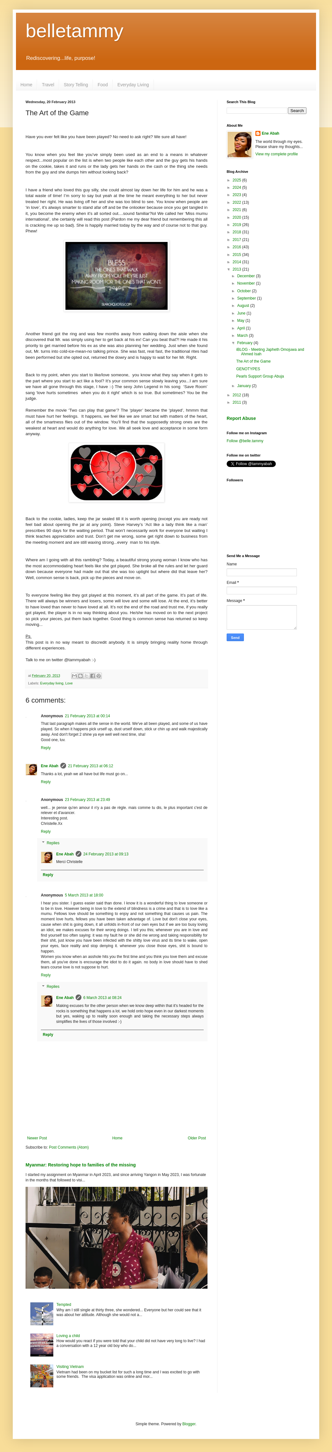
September (247, 298)
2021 (237, 210)
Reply (46, 748)
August (243, 305)
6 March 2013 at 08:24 (102, 997)
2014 (237, 262)
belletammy (75, 30)
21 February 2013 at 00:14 (87, 716)
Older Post (197, 1138)
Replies (53, 843)
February (245, 343)
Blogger (188, 1424)
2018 (237, 232)
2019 (237, 225)
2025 (237, 180)
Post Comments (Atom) (69, 1147)
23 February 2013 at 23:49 (87, 799)
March (243, 335)
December (246, 276)
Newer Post (37, 1138)
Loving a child (68, 1336)
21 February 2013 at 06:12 (90, 766)
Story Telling (76, 84)
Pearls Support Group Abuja (260, 376)
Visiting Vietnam (70, 1366)
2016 (237, 247)
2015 (237, 254)
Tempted (64, 1304)
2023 (237, 195)
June (241, 313)
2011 (237, 402)
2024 (237, 187)
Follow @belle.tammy (245, 441)
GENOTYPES (248, 369)
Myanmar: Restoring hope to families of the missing (81, 1164)
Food (103, 84)
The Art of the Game (253, 361)
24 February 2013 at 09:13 (105, 854)
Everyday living (52, 683)
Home (26, 84)
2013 (237, 269)
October (244, 291)
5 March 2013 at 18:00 (84, 895)
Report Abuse (241, 418)
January (244, 386)
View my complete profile (276, 154)
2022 (237, 202)
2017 (237, 239)
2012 (237, 395)
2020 (237, 217)
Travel (48, 84)
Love (68, 683)
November (246, 283)
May (241, 320)
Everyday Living (133, 84)
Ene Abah (49, 766)
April (241, 328)
